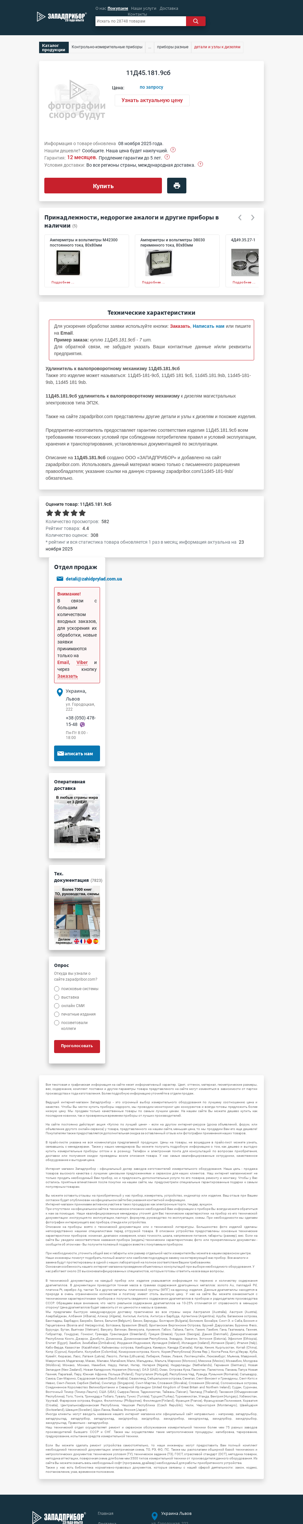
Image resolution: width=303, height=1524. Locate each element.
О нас (100, 8)
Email (63, 662)
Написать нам (75, 753)
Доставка (169, 8)
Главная (105, 1513)
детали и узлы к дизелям (217, 47)
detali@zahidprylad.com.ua (94, 579)
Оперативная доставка (69, 784)
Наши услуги (143, 8)
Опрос (61, 965)
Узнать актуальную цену (152, 100)
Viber (82, 662)
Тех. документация (78, 876)
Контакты (137, 14)
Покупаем (118, 8)
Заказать (67, 676)
